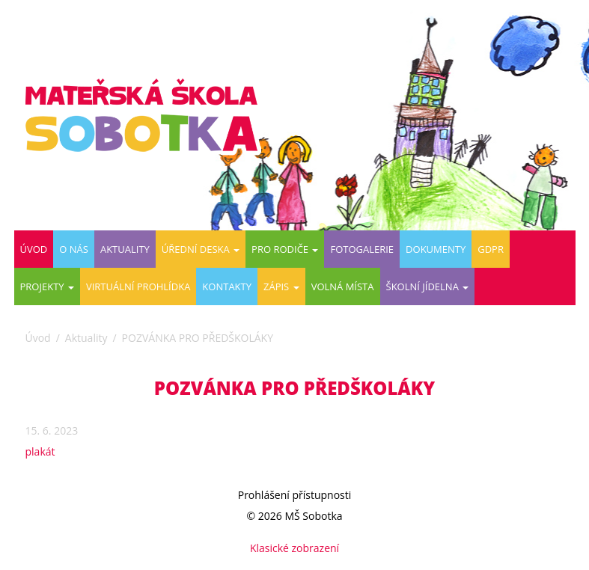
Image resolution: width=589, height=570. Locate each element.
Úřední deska (200, 249)
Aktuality (125, 249)
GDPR (490, 249)
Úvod (34, 249)
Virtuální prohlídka (138, 286)
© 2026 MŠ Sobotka (294, 516)
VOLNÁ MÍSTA (342, 286)
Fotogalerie (362, 249)
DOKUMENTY (436, 249)
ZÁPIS (281, 286)
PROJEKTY (47, 286)
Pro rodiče (284, 249)
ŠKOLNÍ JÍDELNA (427, 286)
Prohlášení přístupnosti (295, 495)
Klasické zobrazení (294, 548)
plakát (40, 451)
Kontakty (226, 286)
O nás (73, 249)
